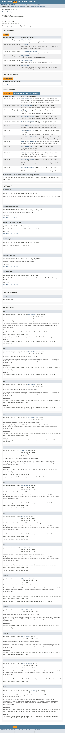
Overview (3, 1)
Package (9, 1)
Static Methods (19, 93)
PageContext (28, 98)
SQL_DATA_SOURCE (26, 60)
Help (34, 1)
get (22, 105)
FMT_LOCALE (24, 44)
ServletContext (29, 116)
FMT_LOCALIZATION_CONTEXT (29, 51)
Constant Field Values (10, 201)
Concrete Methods (32, 93)
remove (23, 125)
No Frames (27, 4)
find (22, 98)
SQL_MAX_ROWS (25, 65)
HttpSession (28, 105)
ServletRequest (29, 121)
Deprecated (24, 1)
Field (12, 6)
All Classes (36, 4)
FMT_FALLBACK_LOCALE (27, 40)
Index (31, 1)
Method (22, 6)
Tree (19, 1)
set (22, 146)
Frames (21, 4)
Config (6, 84)
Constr (17, 6)
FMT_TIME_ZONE (25, 56)
